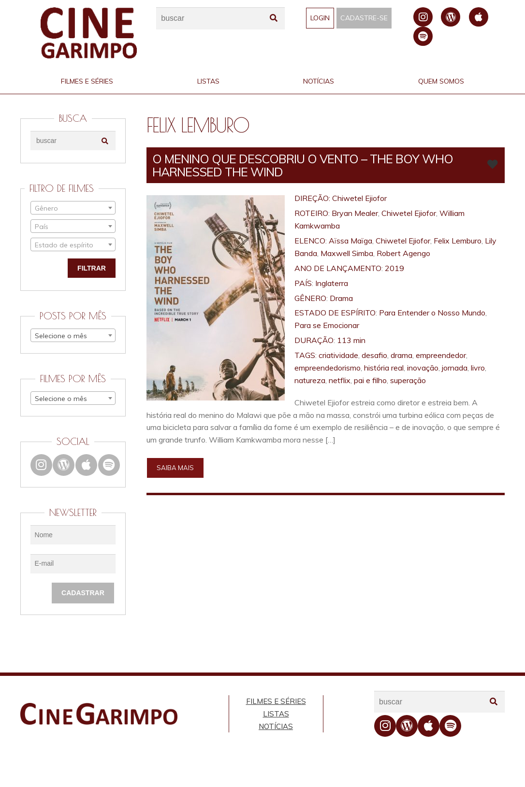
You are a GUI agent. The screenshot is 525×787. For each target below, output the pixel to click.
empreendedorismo (327, 367)
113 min (351, 340)
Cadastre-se (364, 18)
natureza (309, 380)
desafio (374, 355)
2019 (394, 268)
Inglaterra (331, 283)
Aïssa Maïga (350, 240)
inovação (422, 367)
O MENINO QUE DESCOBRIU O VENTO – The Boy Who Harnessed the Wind (302, 165)
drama (401, 355)
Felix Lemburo (457, 240)
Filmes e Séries (87, 81)
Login (320, 18)
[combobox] (73, 208)
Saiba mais (175, 468)
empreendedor (441, 355)
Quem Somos (441, 81)
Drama (341, 298)
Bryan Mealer (355, 213)
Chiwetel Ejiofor (359, 198)
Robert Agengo (403, 253)
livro (478, 367)
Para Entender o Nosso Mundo (432, 312)
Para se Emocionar (326, 325)
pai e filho (370, 380)
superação (408, 380)
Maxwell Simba (347, 253)
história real (384, 367)
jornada (454, 367)
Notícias (318, 81)
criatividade (338, 355)
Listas (208, 81)
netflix (339, 380)
